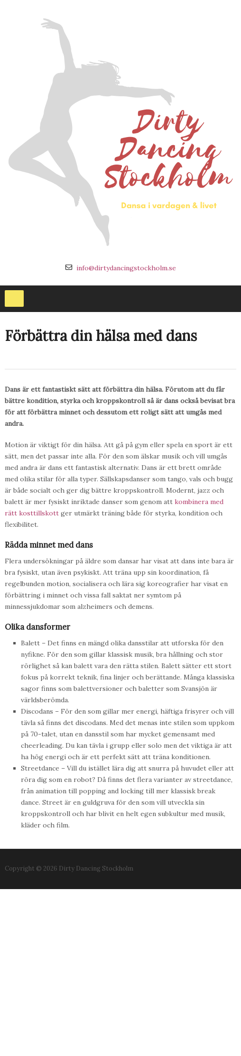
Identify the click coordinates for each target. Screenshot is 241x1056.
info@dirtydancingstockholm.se (126, 268)
